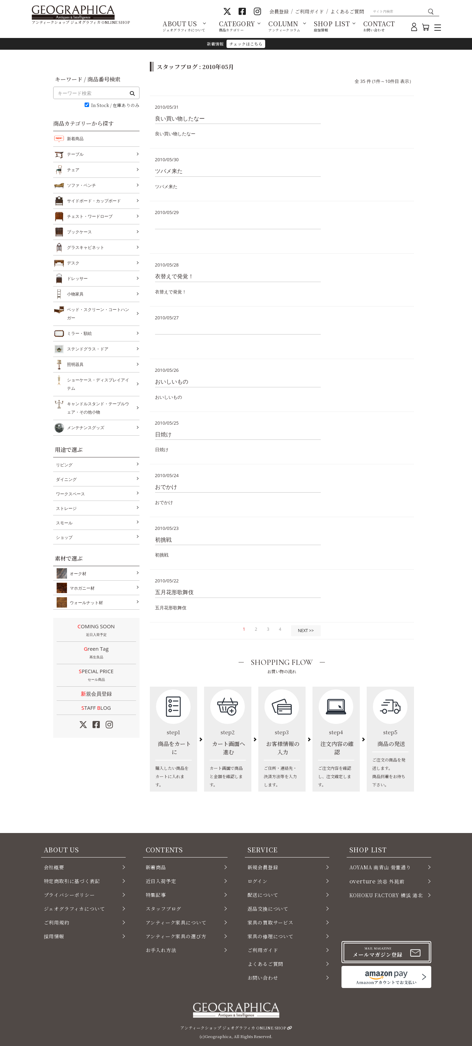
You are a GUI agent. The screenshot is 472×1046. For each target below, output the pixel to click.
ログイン (258, 881)
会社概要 (54, 867)
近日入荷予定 (161, 881)
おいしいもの (171, 381)
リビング (64, 465)
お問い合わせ (263, 977)
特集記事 (156, 894)
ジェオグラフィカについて (74, 908)
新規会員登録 (96, 693)
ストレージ (66, 508)
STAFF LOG (96, 707)
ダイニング (66, 479)
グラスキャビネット (85, 247)
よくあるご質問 (347, 11)
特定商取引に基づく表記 (72, 881)
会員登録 (279, 11)
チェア (73, 170)
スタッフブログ (164, 908)
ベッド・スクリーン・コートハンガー (98, 313)
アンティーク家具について (176, 922)
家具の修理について (270, 936)
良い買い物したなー (180, 118)
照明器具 (75, 364)
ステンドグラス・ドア (87, 349)
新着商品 (75, 138)
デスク (73, 263)
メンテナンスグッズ (85, 428)
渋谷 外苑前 (377, 881)
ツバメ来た (169, 171)
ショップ (64, 537)
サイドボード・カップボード (94, 201)
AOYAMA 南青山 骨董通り (380, 867)
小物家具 (75, 294)
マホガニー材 (81, 588)
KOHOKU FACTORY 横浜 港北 (386, 895)
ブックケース (79, 232)
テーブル (75, 154)
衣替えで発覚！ (174, 276)
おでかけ (166, 487)
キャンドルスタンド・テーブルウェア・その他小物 (98, 407)
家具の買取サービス (270, 922)
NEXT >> (306, 630)
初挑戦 (163, 539)
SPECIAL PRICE (96, 676)
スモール (64, 523)
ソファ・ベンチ (81, 185)
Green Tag (96, 653)
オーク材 (76, 573)
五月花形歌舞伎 (174, 592)
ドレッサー (77, 278)
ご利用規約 (56, 922)
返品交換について (268, 908)
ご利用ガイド (309, 11)
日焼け (163, 434)
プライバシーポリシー (69, 894)
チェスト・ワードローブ (90, 216)
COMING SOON (96, 631)
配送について (263, 894)
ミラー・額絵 (79, 333)
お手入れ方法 (161, 950)
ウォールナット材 (85, 602)
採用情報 (54, 936)
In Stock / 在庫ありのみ (115, 105)
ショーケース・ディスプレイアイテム (98, 383)
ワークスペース (70, 494)
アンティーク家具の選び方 (176, 936)
